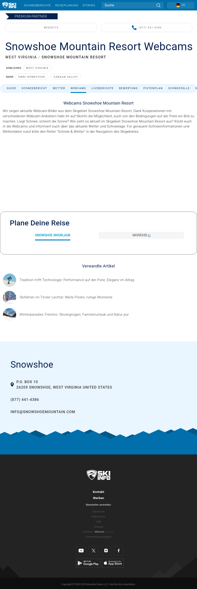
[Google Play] (88, 563)
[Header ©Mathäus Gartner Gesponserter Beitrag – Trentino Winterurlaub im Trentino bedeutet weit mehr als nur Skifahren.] (74, 314)
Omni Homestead (31, 76)
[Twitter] (94, 551)
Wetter (59, 88)
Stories (88, 5)
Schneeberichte (37, 5)
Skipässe (141, 235)
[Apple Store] (113, 563)
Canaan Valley (66, 76)
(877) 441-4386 (147, 28)
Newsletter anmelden (98, 504)
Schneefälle (179, 88)
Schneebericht (34, 88)
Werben (98, 498)
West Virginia (37, 68)
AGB (98, 522)
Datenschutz (98, 516)
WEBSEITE (51, 27)
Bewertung (128, 88)
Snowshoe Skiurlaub (52, 235)
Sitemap (98, 527)
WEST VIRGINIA (21, 57)
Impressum (98, 511)
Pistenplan (153, 88)
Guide (11, 88)
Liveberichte (103, 88)
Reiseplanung (66, 5)
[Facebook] (119, 551)
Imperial (109, 532)
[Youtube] (81, 551)
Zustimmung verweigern (98, 537)
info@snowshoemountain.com (42, 412)
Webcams (78, 88)
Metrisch (99, 532)
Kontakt (98, 492)
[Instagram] (106, 551)
